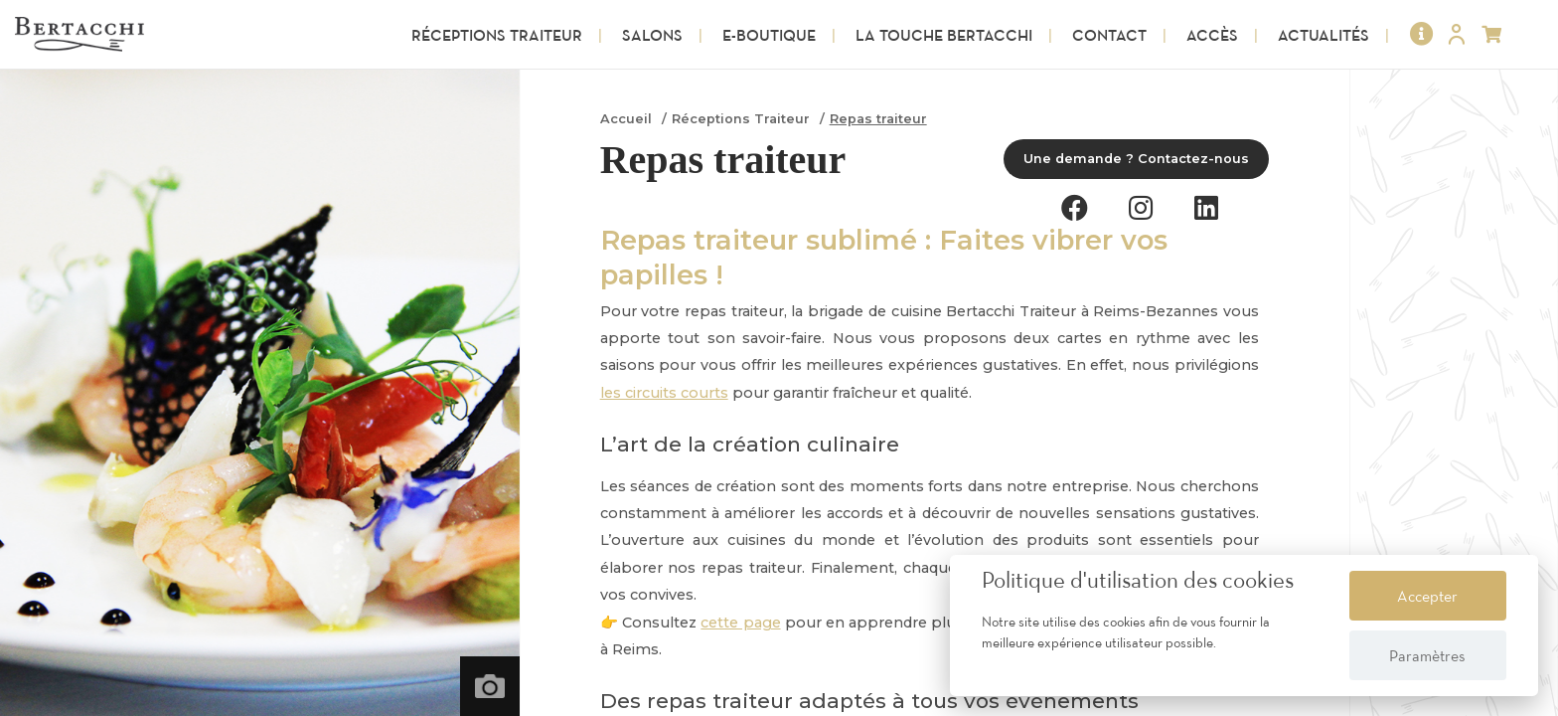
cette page (740, 622)
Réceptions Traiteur (496, 35)
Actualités (1323, 35)
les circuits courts (664, 393)
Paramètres (1427, 655)
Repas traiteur (878, 118)
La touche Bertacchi (944, 35)
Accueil (626, 118)
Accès (1212, 35)
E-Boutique (769, 35)
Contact (1109, 35)
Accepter (1427, 596)
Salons (652, 35)
